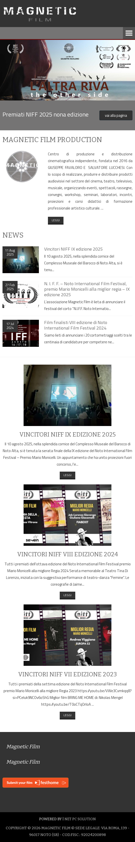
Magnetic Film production (52, 140)
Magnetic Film (23, 747)
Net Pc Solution (80, 819)
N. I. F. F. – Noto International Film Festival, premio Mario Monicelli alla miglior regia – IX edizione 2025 (87, 289)
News (13, 235)
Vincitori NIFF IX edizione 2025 (73, 249)
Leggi (56, 220)
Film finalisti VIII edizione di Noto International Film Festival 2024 (75, 325)
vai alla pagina (116, 115)
